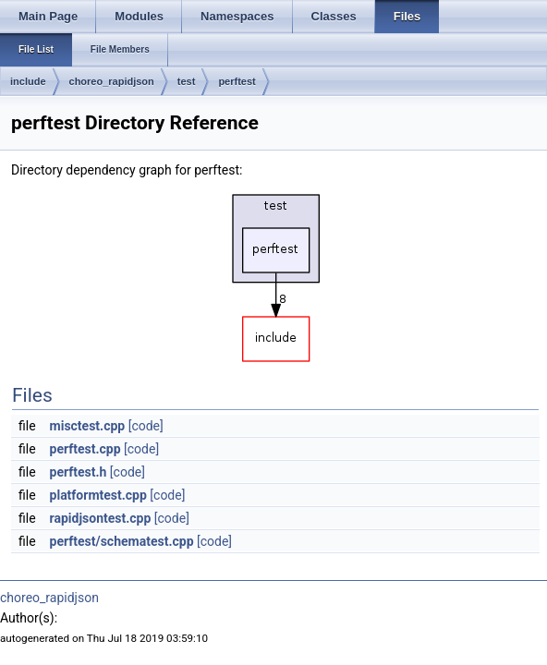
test (186, 81)
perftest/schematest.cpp (122, 541)
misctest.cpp (88, 425)
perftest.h (78, 472)
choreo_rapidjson (111, 81)
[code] (146, 425)
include (28, 81)
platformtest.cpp (98, 495)
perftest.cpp (85, 448)
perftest (236, 81)
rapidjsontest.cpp (101, 518)
